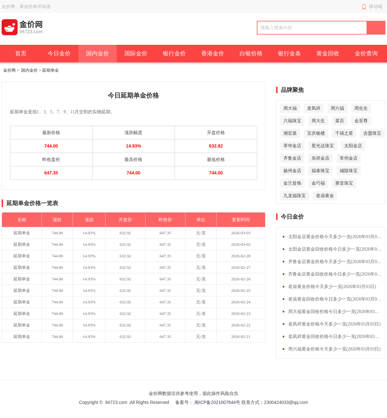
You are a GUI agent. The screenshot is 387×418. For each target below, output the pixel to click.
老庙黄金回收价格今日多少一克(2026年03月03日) (336, 299)
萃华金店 (292, 145)
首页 (21, 53)
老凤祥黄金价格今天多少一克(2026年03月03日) (334, 324)
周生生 (361, 108)
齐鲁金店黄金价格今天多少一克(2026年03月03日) (336, 261)
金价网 (9, 70)
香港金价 (212, 53)
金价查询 (366, 53)
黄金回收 (327, 53)
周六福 (337, 108)
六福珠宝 (292, 120)
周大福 (290, 108)
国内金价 (97, 53)
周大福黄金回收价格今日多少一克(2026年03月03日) (336, 311)
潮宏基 (290, 133)
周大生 (318, 120)
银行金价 (174, 53)
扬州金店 (292, 170)
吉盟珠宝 (372, 133)
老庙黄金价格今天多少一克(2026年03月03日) (332, 286)
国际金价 (135, 53)
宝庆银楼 (316, 133)
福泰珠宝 (320, 170)
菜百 (339, 120)
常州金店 (349, 158)
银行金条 (289, 53)
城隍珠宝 (349, 170)
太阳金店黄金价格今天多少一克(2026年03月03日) (336, 236)
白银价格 (251, 53)
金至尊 (361, 120)
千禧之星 (344, 133)
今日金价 (59, 53)
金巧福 (318, 183)
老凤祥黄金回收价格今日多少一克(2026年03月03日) (336, 336)
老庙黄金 (325, 195)
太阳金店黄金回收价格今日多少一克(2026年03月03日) (336, 249)
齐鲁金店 (292, 158)
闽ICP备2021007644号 (217, 402)
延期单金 (21, 232)
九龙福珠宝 (294, 195)
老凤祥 (313, 108)
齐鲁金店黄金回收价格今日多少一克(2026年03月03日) (336, 274)
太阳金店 (353, 145)
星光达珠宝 (323, 145)
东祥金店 (320, 158)
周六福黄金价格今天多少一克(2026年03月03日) (334, 349)
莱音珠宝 (344, 183)
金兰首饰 (292, 183)
